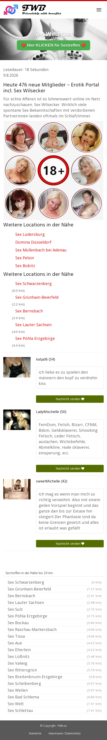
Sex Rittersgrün (55, 670)
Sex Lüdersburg (30, 234)
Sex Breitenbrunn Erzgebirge (55, 676)
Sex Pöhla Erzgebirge (35, 338)
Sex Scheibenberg (55, 683)
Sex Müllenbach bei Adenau (41, 250)
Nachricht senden (70, 399)
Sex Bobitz (25, 265)
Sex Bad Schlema (55, 697)
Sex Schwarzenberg (33, 283)
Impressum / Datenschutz (65, 733)
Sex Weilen (55, 690)
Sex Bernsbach (29, 311)
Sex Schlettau (55, 710)
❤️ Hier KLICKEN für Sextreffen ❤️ (53, 45)
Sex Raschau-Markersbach (55, 629)
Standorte (35, 733)
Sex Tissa (55, 636)
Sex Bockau (55, 622)
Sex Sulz (55, 609)
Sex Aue (55, 643)
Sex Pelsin (24, 257)
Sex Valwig (55, 663)
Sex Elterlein (55, 649)
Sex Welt (55, 703)
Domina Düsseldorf (33, 242)
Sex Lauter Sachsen (33, 324)
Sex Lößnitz (55, 656)
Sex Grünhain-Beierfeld (37, 297)
